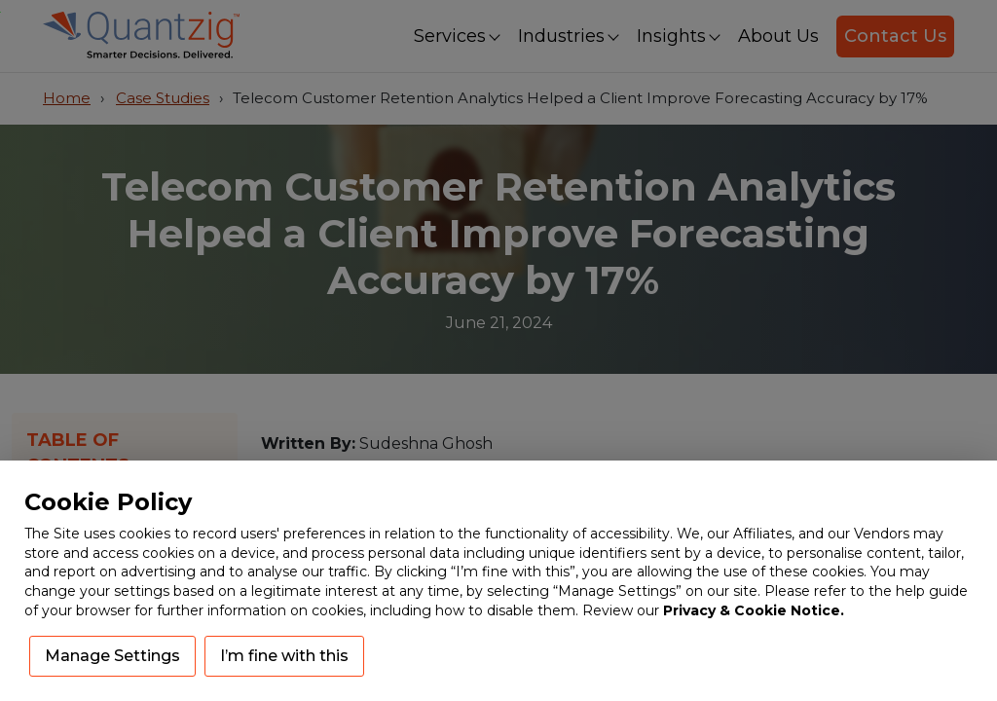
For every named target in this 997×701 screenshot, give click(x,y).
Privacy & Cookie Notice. (753, 610)
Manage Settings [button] (112, 655)
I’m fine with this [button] (284, 655)
